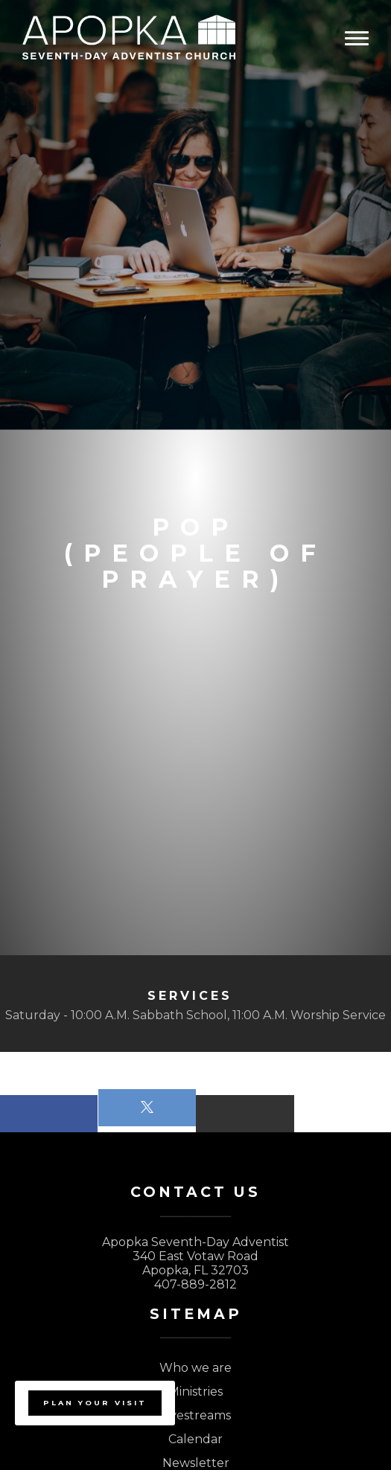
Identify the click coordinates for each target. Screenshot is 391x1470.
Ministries (195, 1391)
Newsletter (195, 1463)
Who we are (195, 1368)
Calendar (195, 1439)
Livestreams (196, 1415)
